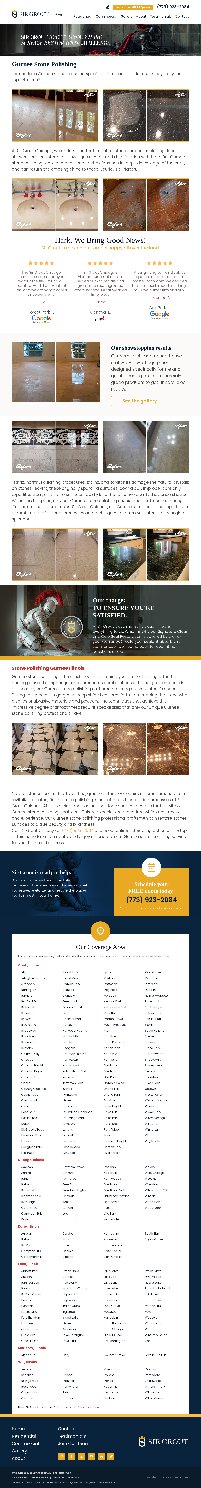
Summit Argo (154, 1065)
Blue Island (28, 1025)
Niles (107, 1030)
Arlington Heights (33, 978)
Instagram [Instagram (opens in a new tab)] (61, 1456)
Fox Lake (27, 1323)
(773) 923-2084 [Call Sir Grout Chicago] (173, 7)
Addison (27, 1167)
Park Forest (111, 1124)
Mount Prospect (115, 1025)
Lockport (68, 1398)
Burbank (27, 1048)
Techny (150, 1071)
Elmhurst (68, 1173)
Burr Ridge (28, 1202)
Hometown (70, 1060)
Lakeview (68, 1124)
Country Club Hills (33, 1089)
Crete (25, 1106)
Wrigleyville (152, 1141)
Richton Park (112, 1147)
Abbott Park (29, 1271)
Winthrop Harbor (156, 1335)
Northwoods (112, 1179)
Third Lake (152, 1294)
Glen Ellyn (69, 1184)
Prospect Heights (116, 1141)
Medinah (110, 1167)
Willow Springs (155, 1118)
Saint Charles (113, 1257)
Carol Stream (30, 1208)
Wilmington (152, 1392)
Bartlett (26, 996)
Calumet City (30, 1054)
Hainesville (69, 1283)
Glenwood (69, 1001)
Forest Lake (29, 1312)
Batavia (26, 1184)
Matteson (110, 984)
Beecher (27, 1375)
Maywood (111, 990)
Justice (67, 1089)
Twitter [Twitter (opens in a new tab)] (81, 1456)
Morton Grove (113, 1019)
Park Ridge (111, 1129)
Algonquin (28, 1355)
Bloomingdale (31, 1196)
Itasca (66, 1202)
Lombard (69, 1219)
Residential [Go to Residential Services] (82, 16)
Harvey (67, 1025)
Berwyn (26, 1019)
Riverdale (151, 978)
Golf (65, 1013)
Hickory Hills (70, 1036)
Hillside (67, 1042)
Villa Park (110, 1213)
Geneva (67, 1251)
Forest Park (70, 972)
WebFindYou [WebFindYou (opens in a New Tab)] (182, 1477)
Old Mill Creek (113, 1335)
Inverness (69, 1077)
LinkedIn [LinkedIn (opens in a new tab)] (101, 1456)
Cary (65, 1355)
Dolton (25, 1124)
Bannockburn (30, 1283)
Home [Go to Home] (18, 1429)
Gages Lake (29, 1329)
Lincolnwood (71, 1147)
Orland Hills (111, 1089)
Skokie (149, 1025)
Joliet (66, 1392)
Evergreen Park (31, 1147)
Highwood (69, 1300)
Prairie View (153, 1271)
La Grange (69, 1106)
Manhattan (112, 1369)
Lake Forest (112, 1271)
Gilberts (67, 1257)
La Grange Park (73, 1118)
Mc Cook (110, 996)
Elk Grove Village (32, 1129)
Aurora (26, 1173)
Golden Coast (72, 1007)
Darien (25, 1219)
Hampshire (111, 1233)
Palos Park (111, 1118)
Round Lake (153, 1283)
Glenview (68, 996)
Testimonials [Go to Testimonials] (160, 16)
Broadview (28, 1036)
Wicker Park (153, 1112)
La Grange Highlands (77, 1112)
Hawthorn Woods (74, 1288)
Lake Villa (110, 1277)
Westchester (153, 1095)
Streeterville (153, 1060)
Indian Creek (71, 1306)
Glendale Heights (74, 1190)
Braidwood (29, 1387)
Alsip (24, 972)
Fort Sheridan (30, 1317)
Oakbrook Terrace (116, 1196)
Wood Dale (153, 1202)
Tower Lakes (153, 1300)
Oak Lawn (110, 1071)
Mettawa (110, 1312)
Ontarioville (111, 1202)
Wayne (150, 1167)
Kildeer (67, 1100)
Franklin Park (71, 984)
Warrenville (111, 1219)
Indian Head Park (74, 1071)
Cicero (25, 1083)
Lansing (67, 1129)
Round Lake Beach (158, 1288)
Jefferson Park (72, 1083)
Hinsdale (68, 1196)
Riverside (151, 984)
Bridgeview (28, 1030)
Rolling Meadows (157, 996)
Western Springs (156, 1100)
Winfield (150, 1196)
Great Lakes (29, 1341)
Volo (148, 1312)
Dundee (67, 1233)
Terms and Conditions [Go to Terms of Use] (66, 1477)
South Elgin (152, 1233)
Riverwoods (153, 1277)
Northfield (110, 1054)
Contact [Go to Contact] (182, 16)
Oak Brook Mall (114, 1190)
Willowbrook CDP (157, 1190)
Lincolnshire (112, 1294)
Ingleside (68, 1312)
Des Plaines (29, 1118)
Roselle (108, 1208)
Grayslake (28, 1335)
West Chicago (155, 1173)
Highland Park (72, 1294)
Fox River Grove (114, 1355)
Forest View (70, 978)
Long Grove (112, 1306)
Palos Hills (110, 1112)
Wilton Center (154, 1398)
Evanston (27, 1141)
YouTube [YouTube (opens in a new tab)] (91, 1456)
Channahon (29, 1392)
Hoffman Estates (74, 1054)
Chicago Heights (32, 1065)
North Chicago (114, 1329)
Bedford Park (30, 1001)
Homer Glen (70, 1387)
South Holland (155, 1030)
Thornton (151, 1077)
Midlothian (111, 1013)
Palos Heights (113, 1106)
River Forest (112, 1153)
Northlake (110, 1060)
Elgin (65, 1245)
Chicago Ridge (31, 1071)
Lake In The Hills (155, 1355)
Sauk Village (153, 1007)
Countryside (29, 1095)
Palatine (109, 1100)
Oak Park (110, 1077)
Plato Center (112, 1251)
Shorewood (153, 1381)
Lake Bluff (69, 1341)
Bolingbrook (29, 1381)
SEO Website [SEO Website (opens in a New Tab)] (149, 1477)
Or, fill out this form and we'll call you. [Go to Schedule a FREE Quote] (151, 908)
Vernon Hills (153, 1306)
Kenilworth (69, 1095)
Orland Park (112, 1095)
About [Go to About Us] (141, 16)
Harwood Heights (74, 1030)
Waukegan (152, 1329)
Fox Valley (69, 1179)
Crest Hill (27, 1398)
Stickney (150, 1042)
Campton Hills (31, 1251)
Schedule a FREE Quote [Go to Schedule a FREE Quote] (133, 7)
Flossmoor (28, 1153)
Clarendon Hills (31, 1213)
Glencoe (68, 990)
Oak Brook (111, 1184)
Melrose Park (113, 1001)
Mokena (109, 1375)
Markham (110, 978)
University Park (155, 1387)
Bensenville (28, 1190)
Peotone (109, 1398)
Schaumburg (154, 1013)
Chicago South (31, 1077)
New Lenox (111, 1392)
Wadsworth (153, 1317)
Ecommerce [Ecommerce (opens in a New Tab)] (164, 1477)
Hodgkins (68, 1048)
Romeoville (152, 1375)
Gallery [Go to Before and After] (127, 16)
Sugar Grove (154, 1239)
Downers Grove (73, 1167)
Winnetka (151, 1129)
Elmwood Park (31, 1135)
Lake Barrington (73, 1335)
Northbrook (112, 1048)
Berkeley (27, 1013)
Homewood (70, 1065)
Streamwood (154, 1054)
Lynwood (68, 1153)
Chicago (27, 1060)
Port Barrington (114, 1341)
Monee (108, 1381)
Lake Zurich (111, 1283)
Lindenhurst (112, 1300)
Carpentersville (31, 1257)
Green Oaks (70, 1271)
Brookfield (28, 1042)
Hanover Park (71, 1019)
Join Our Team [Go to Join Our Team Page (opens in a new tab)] (74, 1443)
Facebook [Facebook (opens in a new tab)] (71, 1456)
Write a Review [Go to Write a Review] (107, 7)
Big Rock (27, 1245)
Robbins (150, 990)
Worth (149, 1135)
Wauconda (153, 1323)
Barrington (28, 990)
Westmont (152, 1179)
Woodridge (153, 1208)
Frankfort (68, 1381)
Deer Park (28, 1112)
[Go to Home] (40, 14)
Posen (108, 1135)
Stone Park (152, 1048)
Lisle (65, 1213)
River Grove (153, 972)
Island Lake (70, 1317)
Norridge (110, 1036)
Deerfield (27, 1306)
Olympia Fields (114, 1083)
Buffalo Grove (31, 1294)
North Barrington (115, 1323)
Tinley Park (152, 1083)
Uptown (150, 1089)
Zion (148, 1341)
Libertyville (111, 1288)
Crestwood (29, 1100)
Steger (149, 1036)
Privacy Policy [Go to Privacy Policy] (40, 1477)
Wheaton (151, 1184)
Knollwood (69, 1329)
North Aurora (113, 1245)
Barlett (26, 1179)
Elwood (67, 1375)
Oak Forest (111, 1065)
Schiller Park (153, 1019)
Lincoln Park (70, 1141)
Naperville (110, 1173)
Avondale (28, 984)
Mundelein (111, 1317)
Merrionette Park (115, 1007)
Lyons (107, 972)
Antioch (26, 1277)
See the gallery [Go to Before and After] (139, 401)
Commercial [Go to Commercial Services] (106, 16)
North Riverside (114, 1042)
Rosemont (152, 1001)
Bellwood (27, 1007)
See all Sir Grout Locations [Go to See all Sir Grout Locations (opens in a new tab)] (81, 1407)
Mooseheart (112, 1239)
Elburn (66, 1239)
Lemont (67, 1135)
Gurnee (67, 1277)
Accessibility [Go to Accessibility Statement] (19, 1477)
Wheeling (151, 1106)
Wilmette (151, 1124)
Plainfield (151, 1369)
